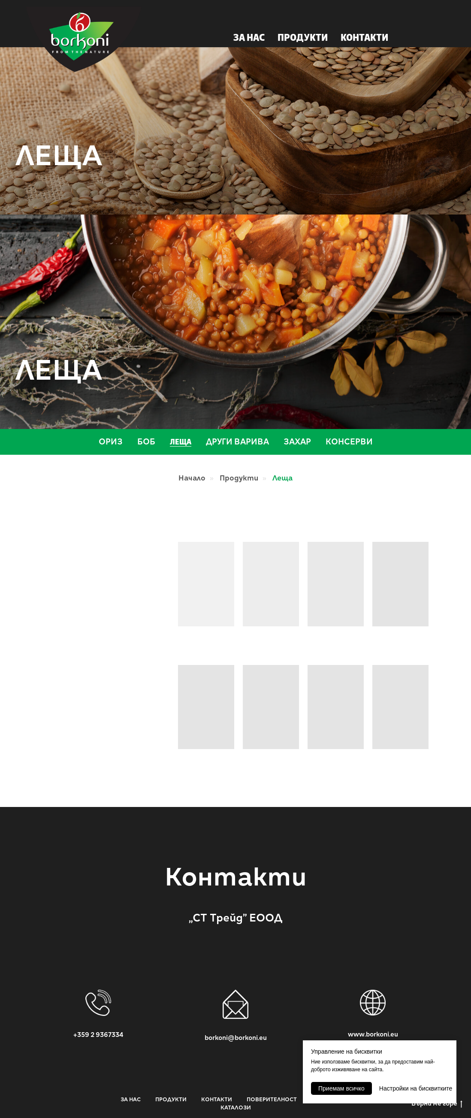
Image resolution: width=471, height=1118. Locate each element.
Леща (180, 442)
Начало (191, 478)
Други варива (237, 442)
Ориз (111, 442)
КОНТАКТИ (364, 38)
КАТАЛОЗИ (235, 1107)
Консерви (349, 442)
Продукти (239, 478)
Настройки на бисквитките (416, 1088)
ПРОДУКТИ (303, 38)
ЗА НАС (249, 38)
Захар (297, 442)
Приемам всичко (341, 1088)
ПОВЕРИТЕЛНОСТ (272, 1099)
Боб (146, 442)
